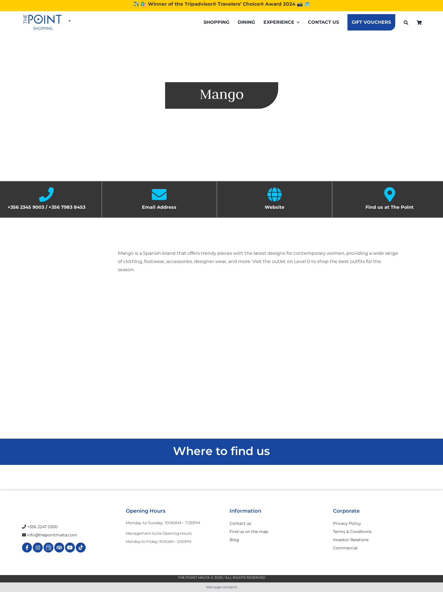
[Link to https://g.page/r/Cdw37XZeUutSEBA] (48, 547)
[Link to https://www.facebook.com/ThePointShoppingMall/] (27, 547)
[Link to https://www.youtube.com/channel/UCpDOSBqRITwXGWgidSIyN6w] (70, 547)
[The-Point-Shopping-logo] (42, 22)
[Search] (405, 22)
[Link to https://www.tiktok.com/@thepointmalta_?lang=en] (81, 547)
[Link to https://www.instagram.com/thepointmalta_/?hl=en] (38, 547)
